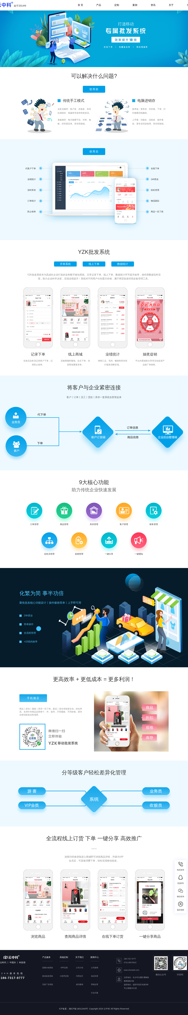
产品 (98, 5)
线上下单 (94, 264)
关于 (171, 5)
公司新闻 (94, 968)
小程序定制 (64, 976)
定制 (116, 5)
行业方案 (94, 993)
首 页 (80, 5)
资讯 (153, 5)
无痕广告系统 (47, 984)
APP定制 (64, 968)
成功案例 (79, 984)
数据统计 (122, 264)
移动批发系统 (47, 976)
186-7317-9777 (130, 959)
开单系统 (65, 264)
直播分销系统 (47, 968)
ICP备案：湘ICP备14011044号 (73, 1009)
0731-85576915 (130, 963)
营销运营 (94, 984)
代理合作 (79, 976)
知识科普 (94, 976)
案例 (134, 5)
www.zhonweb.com (131, 970)
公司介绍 (79, 968)
